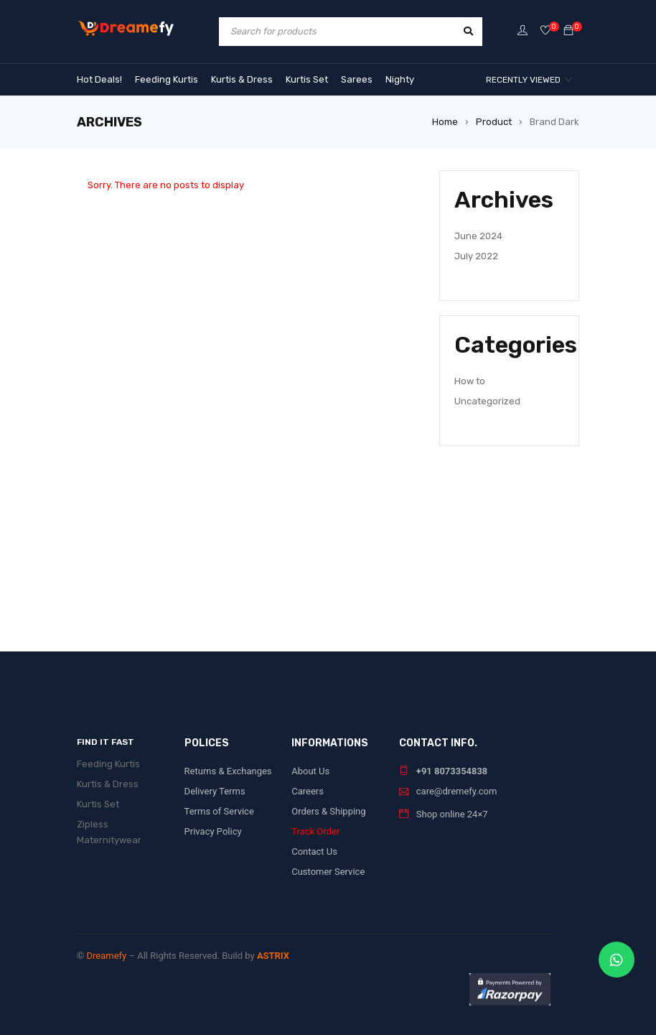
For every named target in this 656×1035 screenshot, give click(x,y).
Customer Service (328, 871)
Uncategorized (487, 401)
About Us (310, 771)
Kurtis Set (98, 804)
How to (469, 381)
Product (494, 121)
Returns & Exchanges (228, 771)
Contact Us (314, 851)
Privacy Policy (213, 831)
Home (445, 121)
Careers (307, 791)
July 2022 (476, 256)
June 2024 (478, 236)
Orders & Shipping (328, 811)
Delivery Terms (214, 791)
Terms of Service (219, 811)
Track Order (315, 831)
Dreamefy (106, 955)
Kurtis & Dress (108, 784)
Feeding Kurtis (108, 763)
